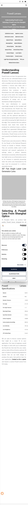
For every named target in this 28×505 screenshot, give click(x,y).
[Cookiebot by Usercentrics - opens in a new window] (20, 226)
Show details (20, 264)
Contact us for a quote (19, 359)
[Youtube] (25, 1)
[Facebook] (20, 1)
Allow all (14, 269)
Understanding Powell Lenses (14, 20)
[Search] (26, 5)
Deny (14, 278)
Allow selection (14, 273)
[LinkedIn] (23, 1)
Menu (1, 5)
